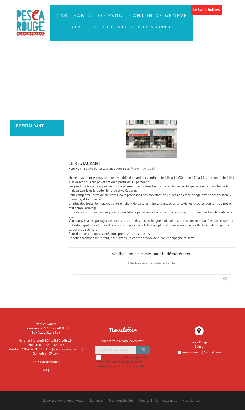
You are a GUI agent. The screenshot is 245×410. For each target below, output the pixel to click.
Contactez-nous (166, 400)
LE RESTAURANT (183, 61)
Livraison (96, 400)
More (209, 61)
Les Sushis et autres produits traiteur (134, 50)
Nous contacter (48, 361)
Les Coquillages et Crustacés (63, 61)
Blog (46, 370)
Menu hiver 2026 (143, 168)
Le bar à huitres (206, 9)
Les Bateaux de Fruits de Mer (131, 61)
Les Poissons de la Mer (63, 50)
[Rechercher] (152, 278)
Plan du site (191, 400)
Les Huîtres (194, 50)
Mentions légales (121, 400)
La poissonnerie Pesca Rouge (63, 400)
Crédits (144, 400)
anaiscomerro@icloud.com (202, 352)
